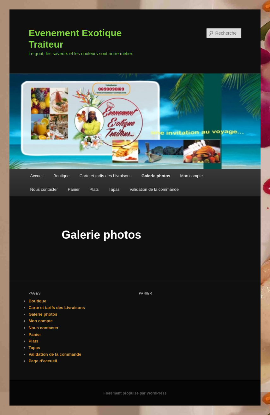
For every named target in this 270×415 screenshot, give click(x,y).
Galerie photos (155, 175)
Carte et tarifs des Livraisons (106, 175)
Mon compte (191, 175)
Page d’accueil (42, 361)
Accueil (37, 175)
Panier (74, 189)
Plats (94, 189)
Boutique (61, 175)
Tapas (114, 189)
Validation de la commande (154, 189)
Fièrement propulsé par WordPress (135, 393)
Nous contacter (44, 189)
